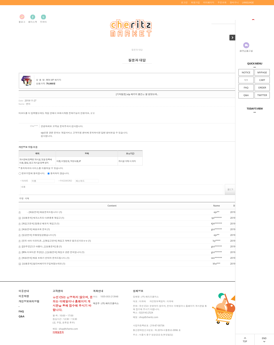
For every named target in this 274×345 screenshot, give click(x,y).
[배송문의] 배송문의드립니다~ (44, 212)
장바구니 (234, 2)
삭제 (27, 198)
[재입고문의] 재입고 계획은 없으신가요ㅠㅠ (66, 240)
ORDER (262, 87)
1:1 (246, 80)
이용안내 (24, 291)
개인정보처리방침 (29, 301)
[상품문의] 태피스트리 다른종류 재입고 (41, 217)
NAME (25, 180)
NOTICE (246, 72)
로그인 (184, 2)
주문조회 (222, 2)
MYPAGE (262, 72)
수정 (21, 198)
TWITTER (262, 95)
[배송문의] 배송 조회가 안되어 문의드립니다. (44, 257)
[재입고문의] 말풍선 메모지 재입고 (39, 223)
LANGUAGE (248, 2)
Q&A (246, 95)
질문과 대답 (136, 49)
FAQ (246, 87)
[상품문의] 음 (51, 246)
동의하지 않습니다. (58, 173)
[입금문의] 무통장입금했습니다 (37, 235)
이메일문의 (58, 332)
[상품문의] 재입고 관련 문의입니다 (64, 252)
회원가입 (195, 2)
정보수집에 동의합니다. (32, 173)
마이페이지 (208, 2)
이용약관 (24, 296)
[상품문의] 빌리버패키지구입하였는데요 (42, 263)
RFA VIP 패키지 (53, 79)
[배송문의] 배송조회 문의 (34, 229)
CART (262, 80)
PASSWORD (66, 180)
